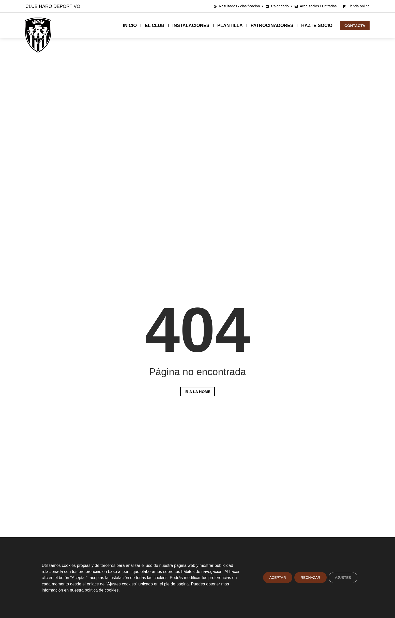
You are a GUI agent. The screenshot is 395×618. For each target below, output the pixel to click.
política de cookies (101, 590)
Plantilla (230, 25)
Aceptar (277, 578)
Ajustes (343, 578)
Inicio (130, 25)
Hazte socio (316, 25)
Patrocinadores (272, 25)
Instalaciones (190, 25)
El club (154, 25)
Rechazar (310, 578)
